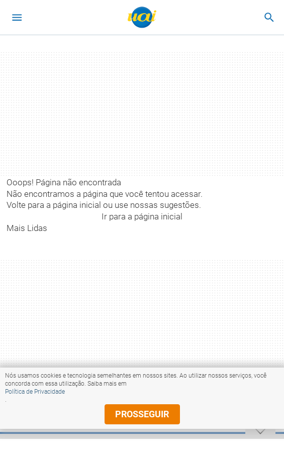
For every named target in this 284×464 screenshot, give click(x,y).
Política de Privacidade (35, 391)
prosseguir (142, 414)
